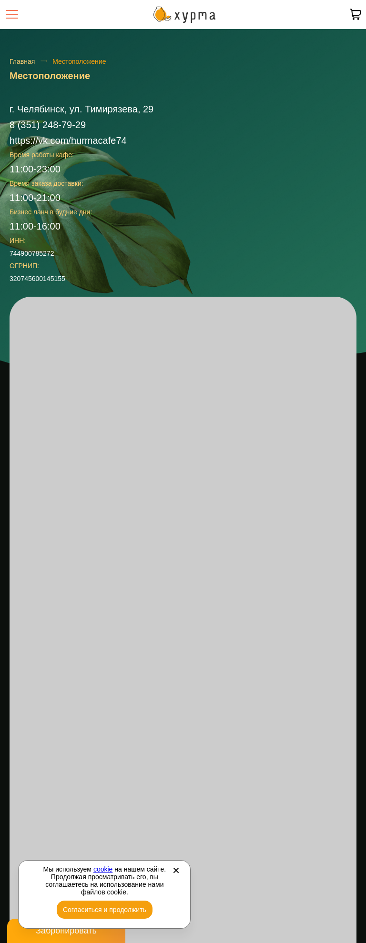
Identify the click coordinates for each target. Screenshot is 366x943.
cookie (102, 869)
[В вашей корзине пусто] (355, 14)
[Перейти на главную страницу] (184, 14)
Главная (22, 61)
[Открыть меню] (12, 14)
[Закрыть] (176, 870)
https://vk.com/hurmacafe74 (68, 140)
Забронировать (66, 930)
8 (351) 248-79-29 (48, 125)
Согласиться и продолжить (104, 909)
